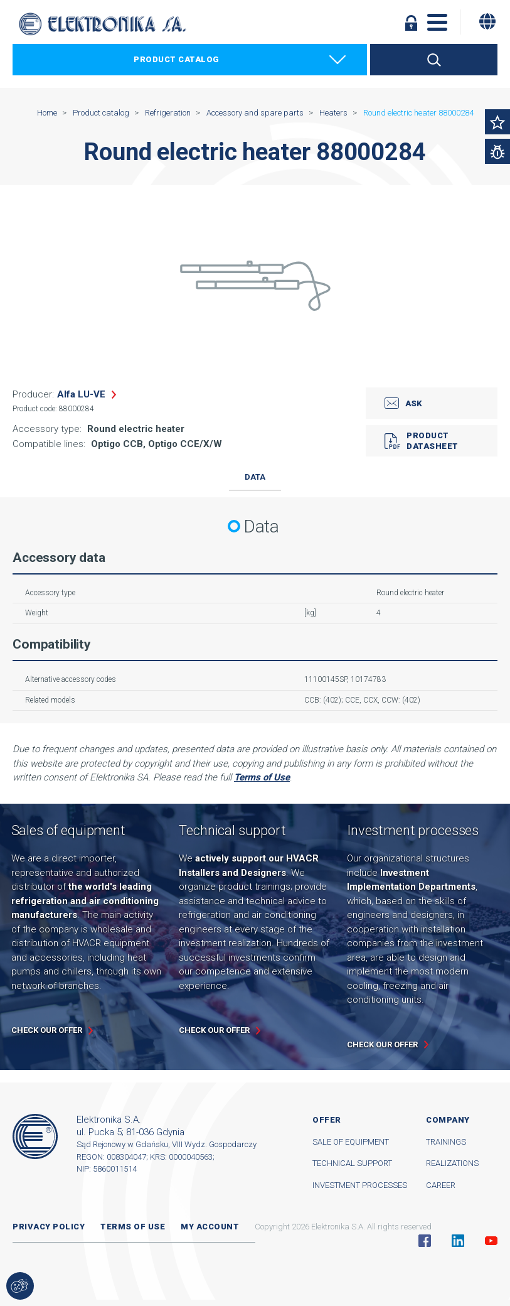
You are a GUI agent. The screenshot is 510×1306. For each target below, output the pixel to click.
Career (440, 1185)
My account (210, 1226)
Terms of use (132, 1226)
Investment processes (359, 1185)
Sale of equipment (350, 1142)
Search (433, 59)
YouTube (491, 1240)
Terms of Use (262, 777)
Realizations (452, 1163)
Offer (326, 1120)
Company (448, 1120)
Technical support (352, 1163)
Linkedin (458, 1240)
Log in (411, 23)
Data (255, 477)
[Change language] (487, 21)
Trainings (446, 1142)
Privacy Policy (49, 1226)
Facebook (424, 1240)
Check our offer (46, 1030)
